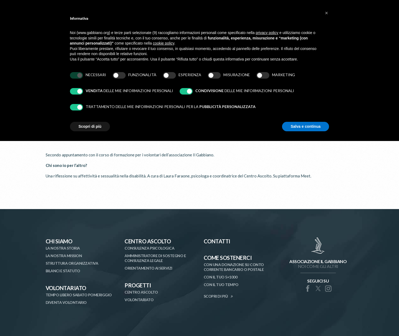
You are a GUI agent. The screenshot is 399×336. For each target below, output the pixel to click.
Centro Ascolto (148, 241)
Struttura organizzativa (72, 263)
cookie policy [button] (163, 43)
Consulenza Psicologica (149, 248)
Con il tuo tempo (221, 284)
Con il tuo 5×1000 (220, 277)
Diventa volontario (66, 302)
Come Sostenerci (228, 257)
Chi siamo (59, 241)
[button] (326, 13)
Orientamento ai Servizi (148, 268)
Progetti (138, 285)
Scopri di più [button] (90, 126)
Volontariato (66, 288)
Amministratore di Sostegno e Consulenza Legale (155, 258)
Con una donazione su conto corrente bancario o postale (234, 267)
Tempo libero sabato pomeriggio (79, 295)
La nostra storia (63, 248)
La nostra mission (64, 255)
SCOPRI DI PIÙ (216, 296)
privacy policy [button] (267, 33)
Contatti (217, 241)
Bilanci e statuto (63, 270)
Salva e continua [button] (305, 126)
